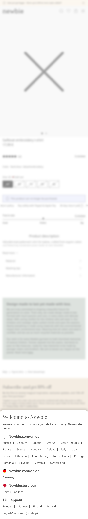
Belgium (22, 506)
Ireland (51, 513)
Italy (63, 513)
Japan (74, 513)
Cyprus (51, 506)
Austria (7, 506)
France (7, 513)
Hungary (36, 513)
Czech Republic (70, 506)
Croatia (36, 506)
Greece (20, 513)
